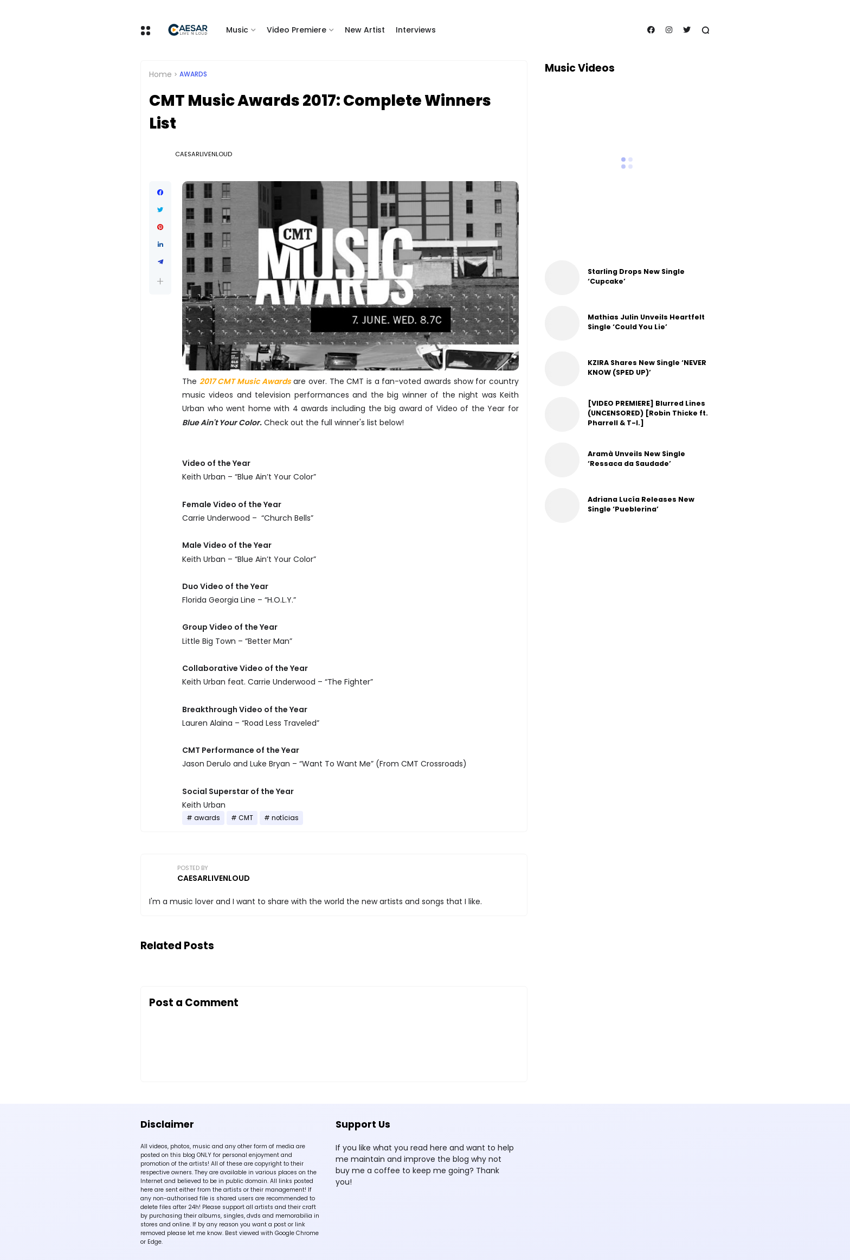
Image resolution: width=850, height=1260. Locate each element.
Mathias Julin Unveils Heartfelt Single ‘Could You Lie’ (646, 321)
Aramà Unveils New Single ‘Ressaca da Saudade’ (636, 458)
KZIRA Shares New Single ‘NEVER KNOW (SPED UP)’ (647, 367)
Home (160, 74)
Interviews (416, 29)
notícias (285, 818)
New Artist (365, 29)
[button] (160, 281)
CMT (246, 818)
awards (193, 74)
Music (237, 29)
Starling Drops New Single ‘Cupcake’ (636, 276)
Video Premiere (296, 29)
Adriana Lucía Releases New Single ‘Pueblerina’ (641, 504)
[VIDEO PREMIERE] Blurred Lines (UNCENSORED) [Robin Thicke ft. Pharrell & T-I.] (648, 413)
